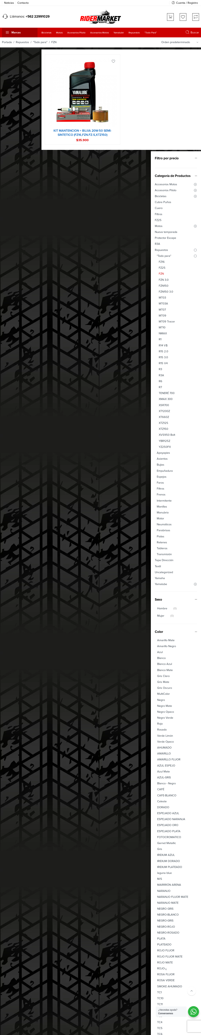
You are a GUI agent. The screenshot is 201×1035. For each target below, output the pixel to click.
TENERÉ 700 (16, 291)
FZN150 (13, 184)
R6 (9, 279)
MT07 (11, 207)
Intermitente (13, 398)
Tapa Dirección (13, 458)
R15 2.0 (12, 249)
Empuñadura (14, 369)
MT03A (12, 201)
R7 (9, 285)
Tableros (11, 446)
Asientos (11, 357)
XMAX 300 (15, 297)
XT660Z (13, 315)
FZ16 (11, 160)
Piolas (9, 434)
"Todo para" (40, 42)
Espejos (11, 375)
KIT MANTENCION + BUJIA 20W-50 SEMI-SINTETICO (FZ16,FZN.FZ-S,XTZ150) (89, 128)
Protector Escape (14, 136)
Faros (9, 381)
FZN (10, 172)
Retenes (11, 440)
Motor (9, 416)
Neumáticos (13, 422)
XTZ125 (12, 321)
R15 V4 (12, 261)
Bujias (9, 363)
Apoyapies (12, 351)
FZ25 (7, 118)
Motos (8, 124)
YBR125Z (13, 339)
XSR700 (13, 303)
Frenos (10, 392)
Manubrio (12, 410)
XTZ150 (12, 327)
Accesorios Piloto (14, 88)
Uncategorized (13, 470)
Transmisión (13, 452)
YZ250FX (14, 345)
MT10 (11, 225)
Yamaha (9, 476)
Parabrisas (12, 428)
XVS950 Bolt (16, 333)
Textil (7, 464)
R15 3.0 (12, 255)
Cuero (8, 106)
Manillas (11, 404)
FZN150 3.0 (15, 190)
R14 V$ (12, 243)
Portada (7, 42)
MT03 (11, 196)
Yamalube (10, 482)
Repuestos (22, 42)
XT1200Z (13, 309)
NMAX (12, 231)
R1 (9, 237)
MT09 (11, 214)
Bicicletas (10, 94)
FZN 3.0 (13, 178)
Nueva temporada (15, 130)
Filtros (7, 112)
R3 (9, 267)
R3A (6, 142)
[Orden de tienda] (180, 42)
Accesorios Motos (15, 82)
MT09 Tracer (16, 219)
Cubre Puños (12, 100)
